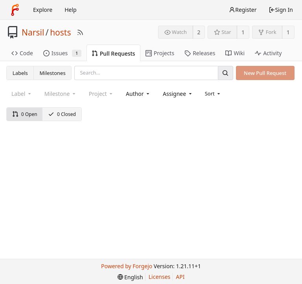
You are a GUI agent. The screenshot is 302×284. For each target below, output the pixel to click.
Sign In (281, 9)
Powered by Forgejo (126, 266)
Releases (199, 53)
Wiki (235, 53)
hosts (60, 32)
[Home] (15, 10)
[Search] (225, 73)
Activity (268, 53)
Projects (159, 53)
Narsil (33, 32)
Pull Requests (113, 53)
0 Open (24, 114)
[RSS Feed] (80, 32)
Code (22, 53)
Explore (42, 9)
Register (242, 9)
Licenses (160, 276)
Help (70, 9)
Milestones (53, 73)
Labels (20, 73)
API (180, 276)
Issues (62, 53)
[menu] (213, 93)
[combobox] (138, 94)
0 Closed (62, 114)
